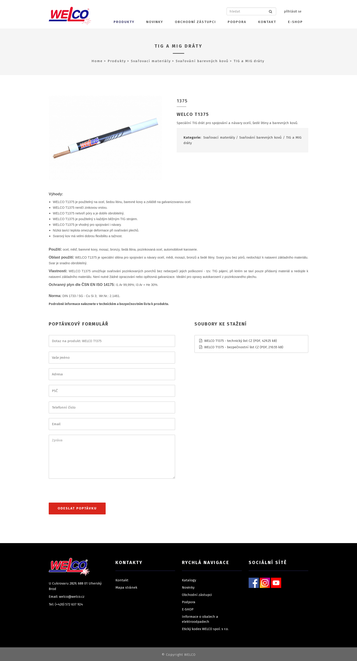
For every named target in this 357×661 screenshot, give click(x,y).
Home (97, 61)
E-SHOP (295, 22)
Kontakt (267, 22)
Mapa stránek (126, 587)
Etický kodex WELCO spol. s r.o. (205, 629)
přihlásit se (292, 11)
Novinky (154, 22)
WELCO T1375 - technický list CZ (228, 341)
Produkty (124, 22)
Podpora (237, 22)
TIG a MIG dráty (179, 46)
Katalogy (189, 580)
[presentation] (83, 492)
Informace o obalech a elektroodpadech (200, 619)
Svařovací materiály (151, 61)
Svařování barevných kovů (202, 61)
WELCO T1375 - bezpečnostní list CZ (231, 347)
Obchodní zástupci (195, 22)
